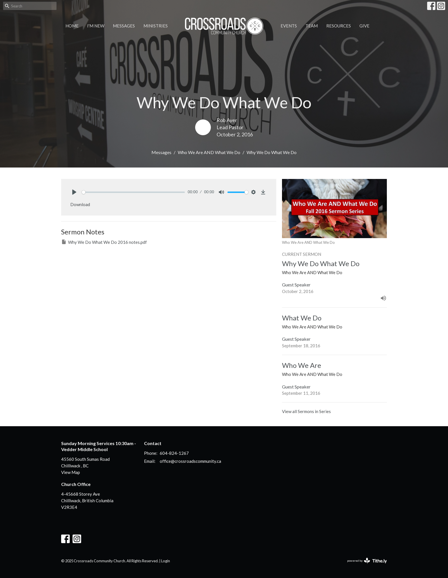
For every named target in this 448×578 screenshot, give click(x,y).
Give (364, 25)
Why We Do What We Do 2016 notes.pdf (104, 242)
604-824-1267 (174, 453)
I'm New (95, 25)
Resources (338, 25)
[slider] (133, 192)
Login (165, 561)
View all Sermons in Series (306, 411)
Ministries (155, 25)
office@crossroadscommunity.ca (190, 461)
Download (80, 204)
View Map (70, 472)
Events (289, 25)
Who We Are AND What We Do (209, 152)
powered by (367, 560)
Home (72, 25)
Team (311, 25)
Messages (124, 25)
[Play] (74, 192)
